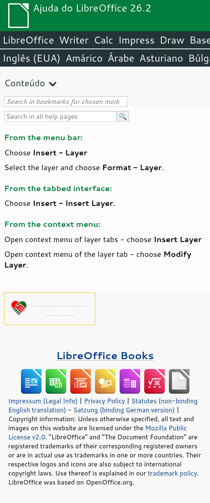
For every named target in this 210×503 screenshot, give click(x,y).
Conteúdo (24, 82)
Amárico (84, 58)
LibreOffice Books (105, 355)
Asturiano (161, 58)
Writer (73, 40)
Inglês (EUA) (31, 58)
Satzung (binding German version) (124, 409)
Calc (103, 40)
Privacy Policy (104, 400)
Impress (136, 40)
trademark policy (172, 473)
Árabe (121, 58)
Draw (171, 40)
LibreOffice (28, 40)
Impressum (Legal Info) (43, 400)
